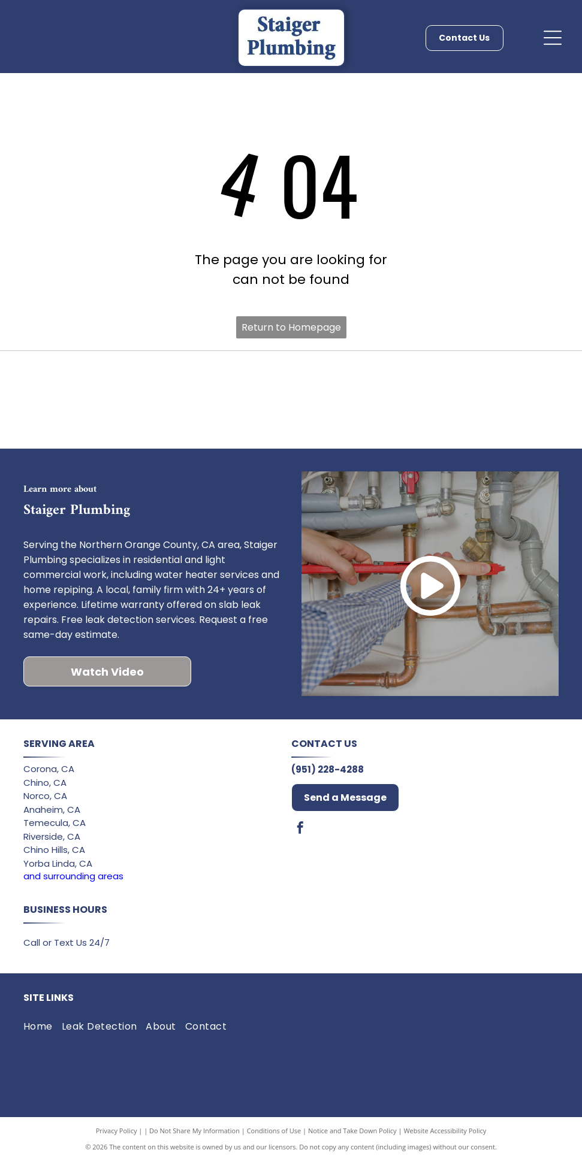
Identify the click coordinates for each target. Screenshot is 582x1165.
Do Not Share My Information (194, 1134)
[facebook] (300, 833)
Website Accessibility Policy (444, 1134)
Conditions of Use (274, 1134)
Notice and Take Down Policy (352, 1134)
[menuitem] (42, 1031)
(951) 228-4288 (327, 773)
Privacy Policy (116, 1134)
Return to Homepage (291, 327)
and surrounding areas (73, 880)
